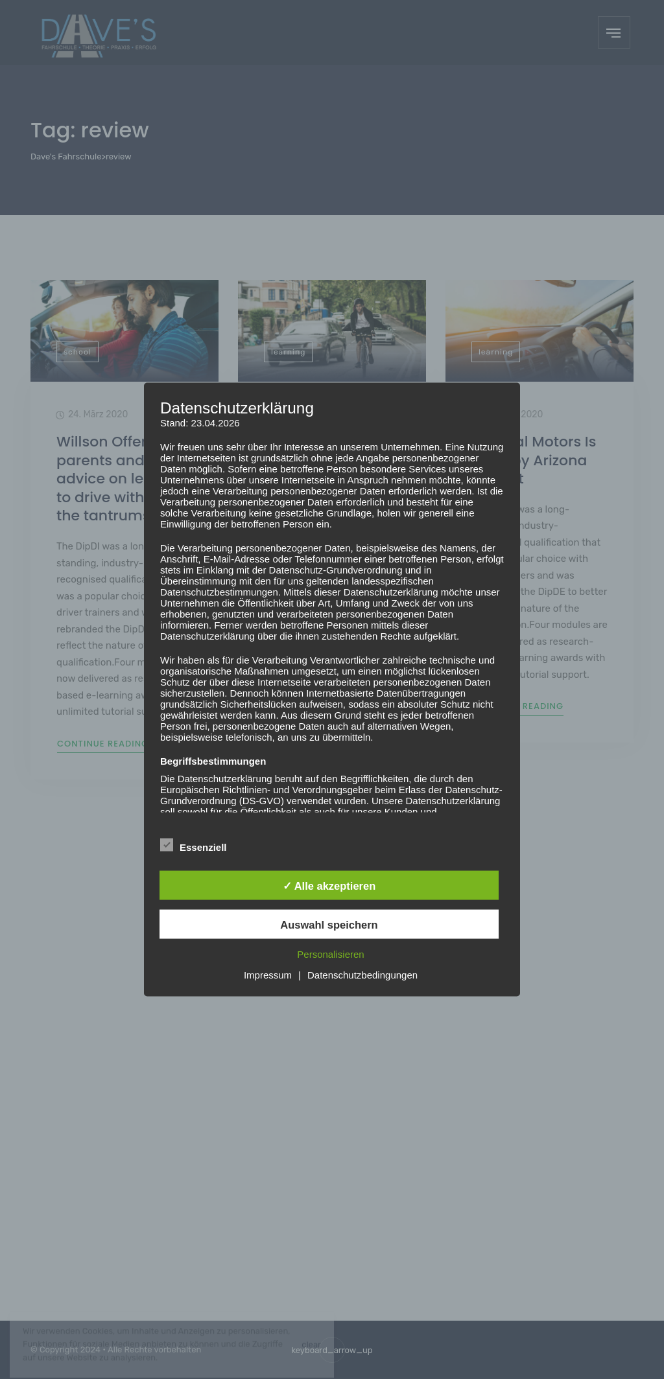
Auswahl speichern (328, 924)
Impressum (268, 974)
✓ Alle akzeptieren (329, 885)
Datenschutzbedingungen (362, 974)
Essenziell (193, 845)
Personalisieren (330, 953)
